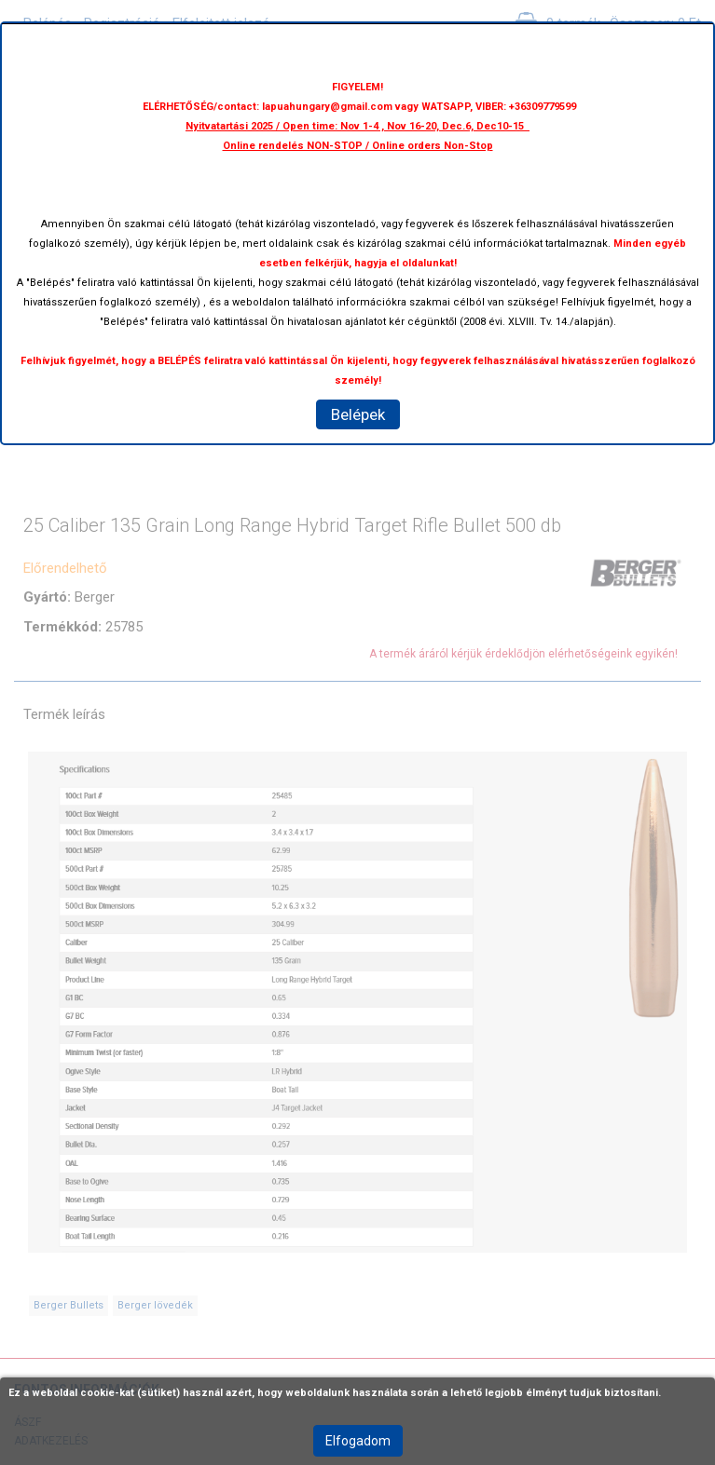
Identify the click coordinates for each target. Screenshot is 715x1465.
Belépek (358, 414)
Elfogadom (358, 1440)
